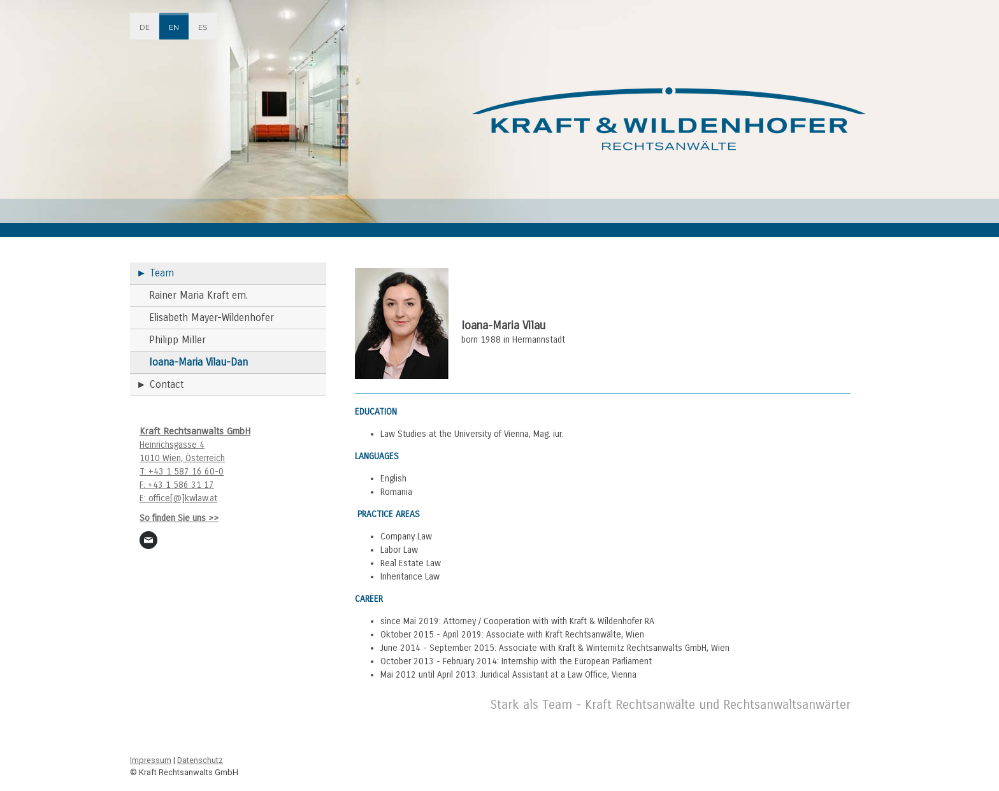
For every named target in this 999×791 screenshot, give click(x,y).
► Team (155, 273)
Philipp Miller (177, 340)
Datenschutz (200, 760)
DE (145, 27)
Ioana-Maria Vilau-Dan (198, 362)
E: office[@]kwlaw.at (178, 498)
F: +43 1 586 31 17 (177, 485)
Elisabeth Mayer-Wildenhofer (211, 317)
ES (203, 27)
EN (174, 27)
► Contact (159, 384)
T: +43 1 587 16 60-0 (182, 471)
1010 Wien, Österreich (182, 458)
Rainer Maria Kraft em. (198, 295)
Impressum (150, 760)
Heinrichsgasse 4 (172, 444)
